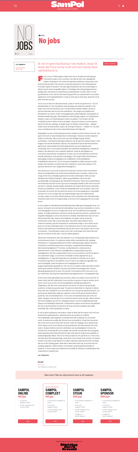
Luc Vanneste (20, 64)
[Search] (119, 6)
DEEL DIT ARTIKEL (110, 64)
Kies (27, 421)
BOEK (42, 35)
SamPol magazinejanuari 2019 (20, 68)
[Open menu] (15, 6)
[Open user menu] (123, 6)
